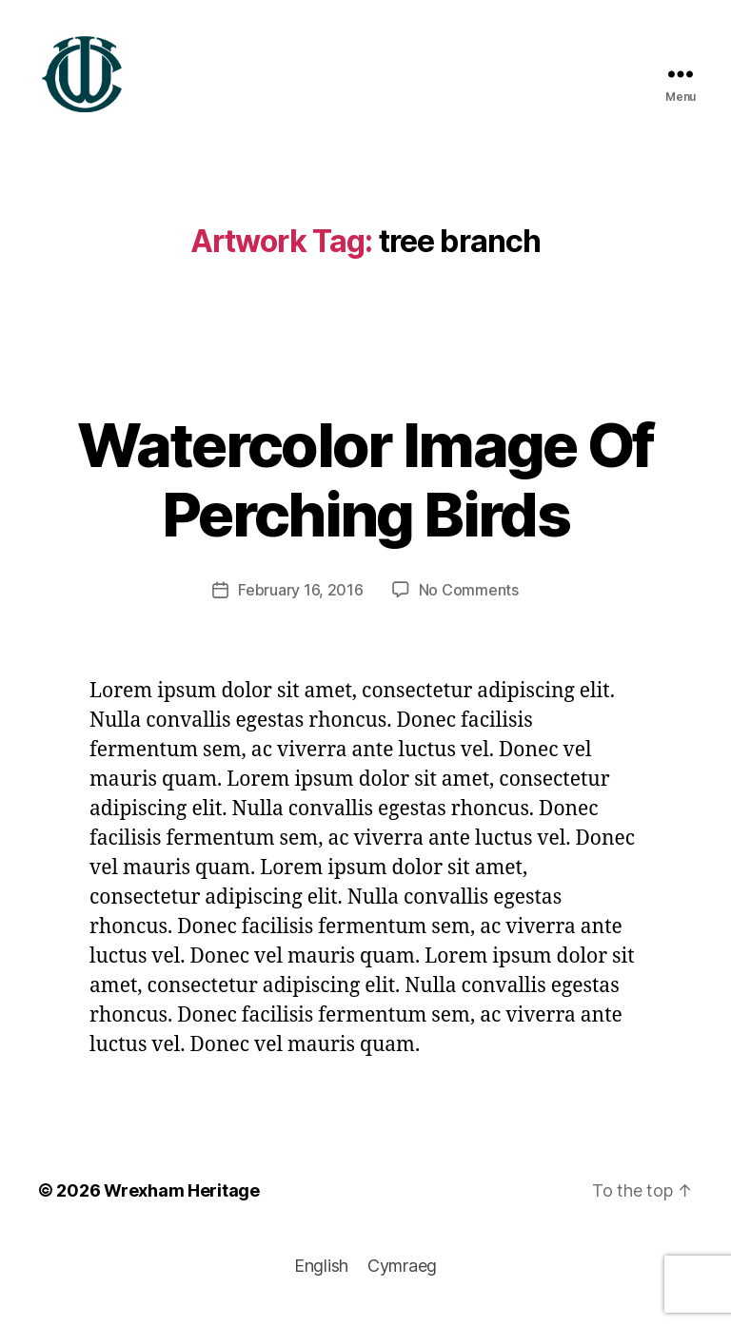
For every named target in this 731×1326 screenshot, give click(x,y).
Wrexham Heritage (182, 1200)
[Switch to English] (321, 1275)
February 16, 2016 (300, 599)
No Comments (469, 599)
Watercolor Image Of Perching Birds (365, 489)
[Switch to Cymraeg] (402, 1275)
